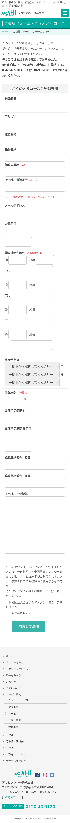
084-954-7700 (19, 792)
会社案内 (11, 747)
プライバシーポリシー (18, 754)
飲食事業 (13, 726)
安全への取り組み (16, 760)
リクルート (12, 735)
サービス (13, 713)
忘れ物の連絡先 (15, 741)
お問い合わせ (13, 688)
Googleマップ (12, 797)
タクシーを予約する (17, 668)
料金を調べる (13, 675)
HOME (5, 31)
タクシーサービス (18, 700)
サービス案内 (13, 694)
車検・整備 (14, 720)
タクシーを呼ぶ (15, 662)
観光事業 (13, 706)
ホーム (10, 656)
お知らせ (11, 681)
